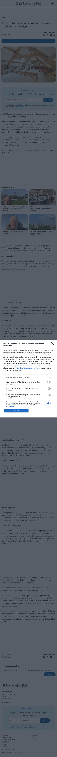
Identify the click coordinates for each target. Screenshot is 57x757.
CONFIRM (16, 410)
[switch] (49, 382)
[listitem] (28, 378)
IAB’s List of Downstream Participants (28, 368)
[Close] (53, 344)
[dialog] (28, 378)
